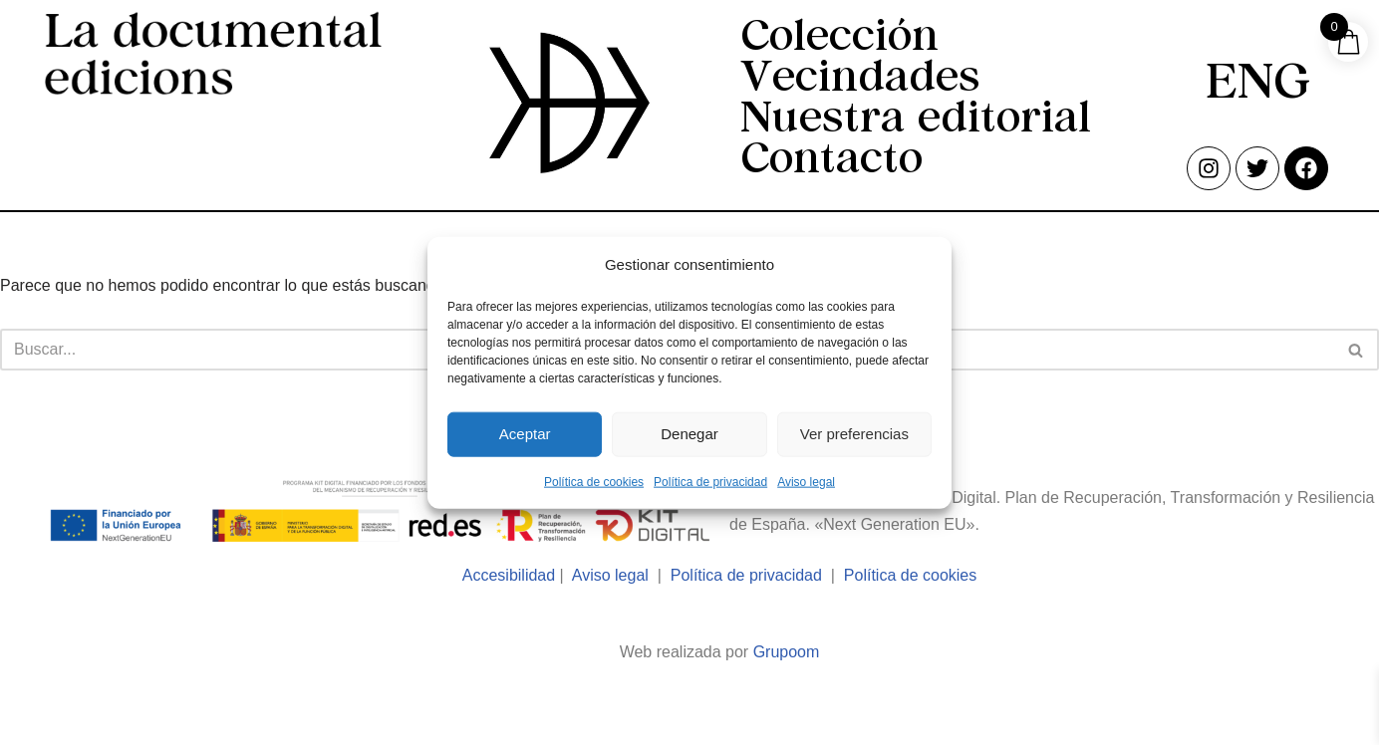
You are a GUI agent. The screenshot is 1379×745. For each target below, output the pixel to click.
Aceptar (525, 433)
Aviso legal (806, 481)
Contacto (831, 161)
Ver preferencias (854, 433)
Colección (839, 39)
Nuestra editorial (915, 121)
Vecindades (860, 80)
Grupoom (786, 651)
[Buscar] (1356, 350)
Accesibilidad (508, 575)
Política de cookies (594, 481)
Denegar (689, 433)
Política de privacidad (710, 481)
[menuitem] (1257, 87)
